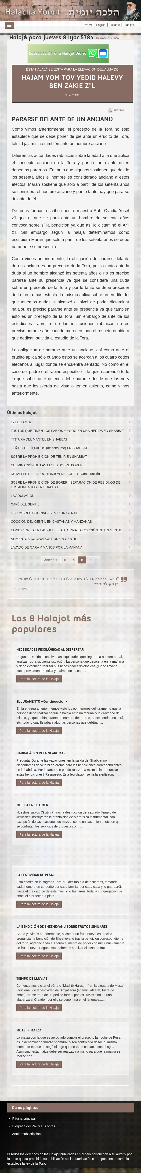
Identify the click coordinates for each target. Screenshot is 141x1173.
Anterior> (50, 560)
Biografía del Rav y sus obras (33, 1126)
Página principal (24, 1118)
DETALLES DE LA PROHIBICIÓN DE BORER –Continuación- (71, 474)
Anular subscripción (26, 1134)
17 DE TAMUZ (71, 422)
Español (114, 25)
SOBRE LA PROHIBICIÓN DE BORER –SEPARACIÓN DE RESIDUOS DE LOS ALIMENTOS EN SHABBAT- (71, 485)
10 (65, 560)
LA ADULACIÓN (71, 496)
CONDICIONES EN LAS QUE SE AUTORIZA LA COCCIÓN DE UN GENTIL (71, 530)
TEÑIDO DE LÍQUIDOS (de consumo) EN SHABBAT (71, 448)
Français (129, 25)
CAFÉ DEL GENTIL (71, 504)
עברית (88, 25)
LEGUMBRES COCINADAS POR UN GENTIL (71, 513)
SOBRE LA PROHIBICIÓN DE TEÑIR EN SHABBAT (71, 456)
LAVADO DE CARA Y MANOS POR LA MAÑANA (71, 547)
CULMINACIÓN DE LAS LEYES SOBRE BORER (71, 465)
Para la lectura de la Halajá (39, 679)
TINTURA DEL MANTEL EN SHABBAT (71, 439)
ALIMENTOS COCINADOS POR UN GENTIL (71, 539)
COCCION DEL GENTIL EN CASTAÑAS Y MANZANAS (71, 521)
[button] (68, 53)
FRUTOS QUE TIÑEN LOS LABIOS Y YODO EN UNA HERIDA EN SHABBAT (71, 431)
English (100, 25)
